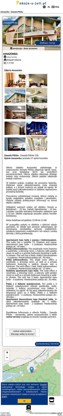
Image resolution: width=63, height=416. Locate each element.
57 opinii (35, 158)
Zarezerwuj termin (47, 343)
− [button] (7, 357)
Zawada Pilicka (10, 22)
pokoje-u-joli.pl (31, 3)
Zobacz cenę (47, 42)
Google (43, 384)
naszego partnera (47, 316)
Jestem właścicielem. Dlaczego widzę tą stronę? (22, 332)
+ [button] (7, 352)
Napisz (60, 415)
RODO (4, 396)
